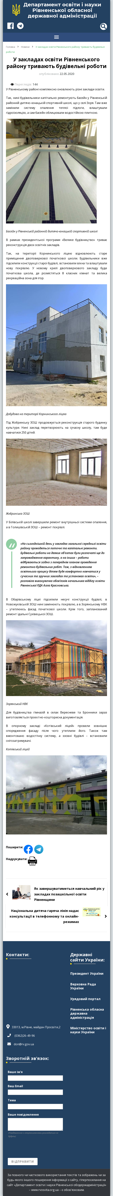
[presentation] (35, 1148)
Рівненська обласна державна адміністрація (87, 1013)
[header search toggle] (103, 26)
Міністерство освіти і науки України (88, 1030)
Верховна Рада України (83, 986)
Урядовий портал (85, 999)
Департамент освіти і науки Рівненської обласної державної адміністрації (62, 10)
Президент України (86, 973)
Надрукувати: (21, 859)
